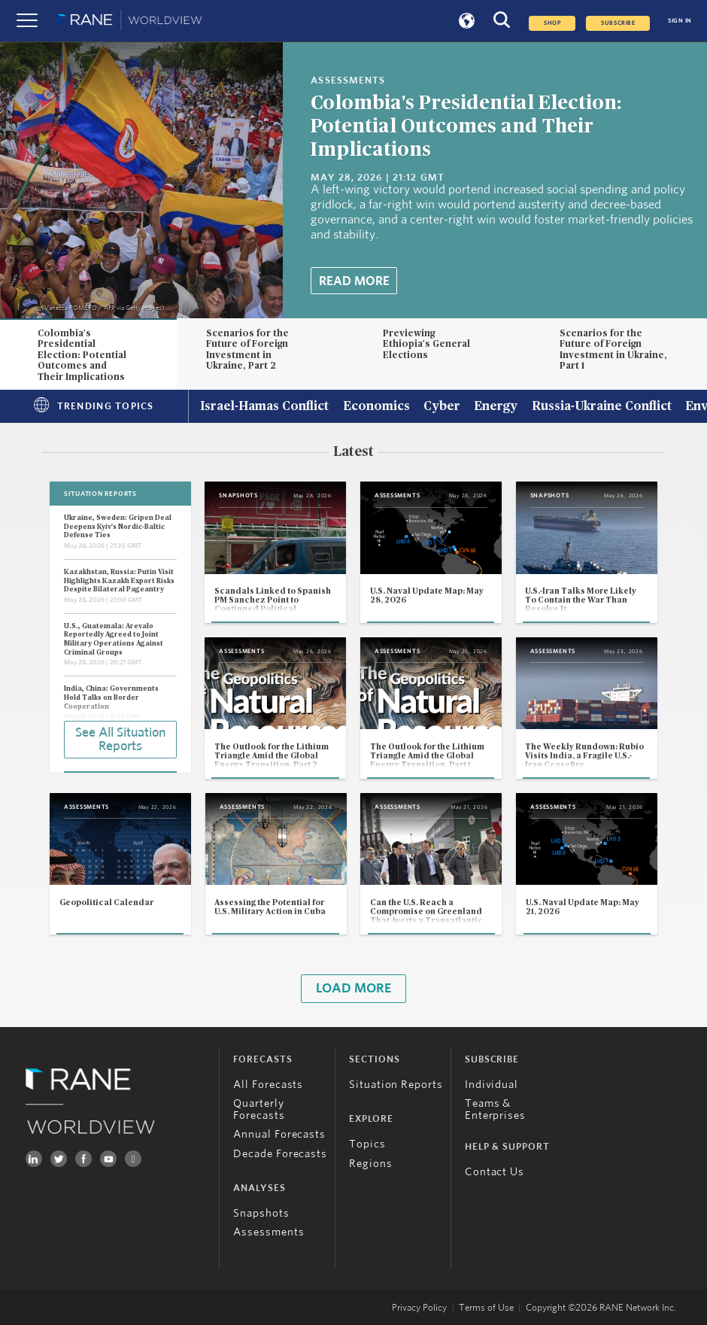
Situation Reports (396, 1084)
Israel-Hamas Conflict (264, 407)
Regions (370, 1163)
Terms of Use (486, 1308)
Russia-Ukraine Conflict (602, 407)
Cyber (441, 407)
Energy (495, 407)
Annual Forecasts (279, 1134)
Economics (376, 407)
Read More (354, 281)
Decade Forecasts (280, 1153)
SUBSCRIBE (618, 23)
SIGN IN (680, 20)
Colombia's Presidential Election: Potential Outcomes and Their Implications (466, 126)
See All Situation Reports (120, 739)
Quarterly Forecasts (258, 1109)
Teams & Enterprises (495, 1109)
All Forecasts (268, 1084)
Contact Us (494, 1172)
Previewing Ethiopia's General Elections (426, 344)
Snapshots (261, 1213)
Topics (367, 1144)
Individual (491, 1084)
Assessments (268, 1232)
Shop (552, 23)
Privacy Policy (419, 1308)
